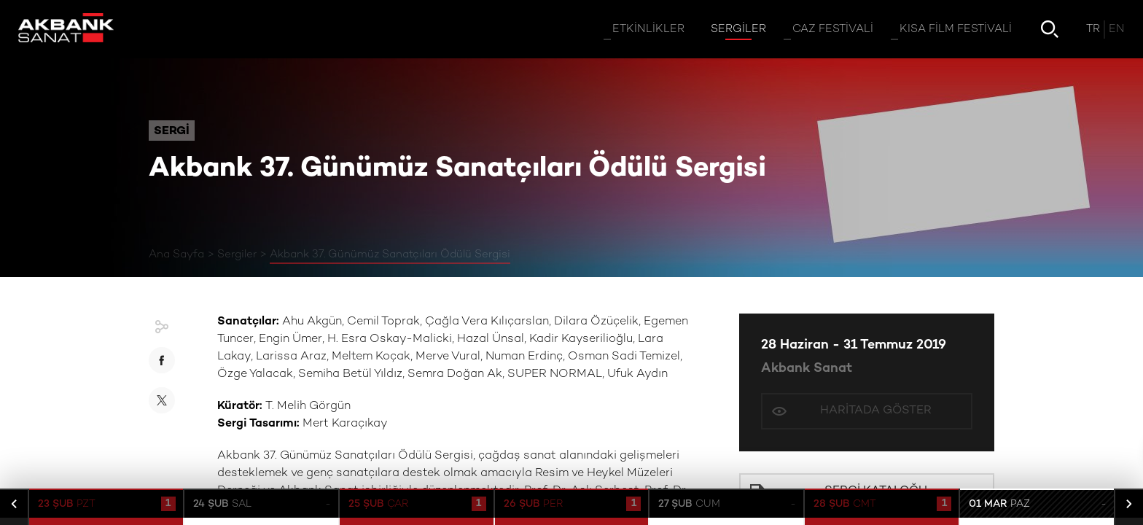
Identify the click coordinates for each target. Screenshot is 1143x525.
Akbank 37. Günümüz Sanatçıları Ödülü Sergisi (390, 254)
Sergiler (237, 254)
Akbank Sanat (806, 369)
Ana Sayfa (176, 254)
